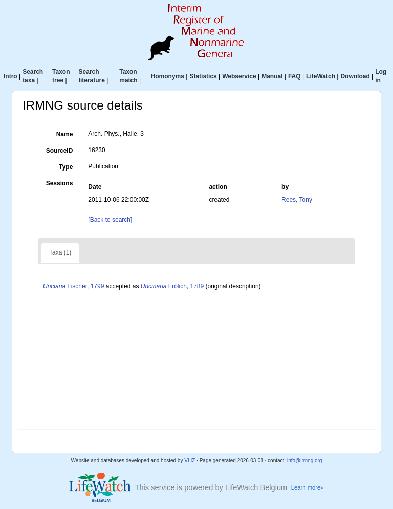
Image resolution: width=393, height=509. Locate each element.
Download (354, 76)
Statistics (202, 76)
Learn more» (307, 487)
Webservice (239, 76)
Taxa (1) (60, 252)
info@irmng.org (304, 460)
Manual (271, 76)
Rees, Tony (296, 199)
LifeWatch (320, 76)
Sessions (59, 183)
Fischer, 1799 (73, 286)
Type (66, 167)
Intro (10, 76)
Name (64, 134)
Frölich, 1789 (172, 286)
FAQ (294, 76)
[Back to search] (110, 219)
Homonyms (167, 76)
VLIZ (189, 460)
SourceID (59, 150)
